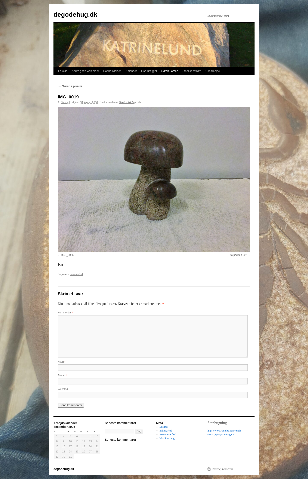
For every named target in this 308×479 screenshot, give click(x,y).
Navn (61, 361)
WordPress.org (167, 438)
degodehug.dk (75, 14)
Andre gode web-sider (85, 71)
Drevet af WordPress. (223, 468)
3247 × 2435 (126, 102)
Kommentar (65, 312)
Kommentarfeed (168, 434)
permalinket (76, 274)
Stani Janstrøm (191, 71)
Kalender (131, 71)
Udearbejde (213, 71)
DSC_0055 (67, 255)
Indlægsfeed (166, 430)
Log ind (164, 426)
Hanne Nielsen (112, 71)
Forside (62, 71)
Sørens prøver (70, 86)
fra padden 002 (238, 255)
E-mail (62, 375)
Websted (63, 389)
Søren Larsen (169, 71)
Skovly (64, 102)
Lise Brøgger (149, 71)
